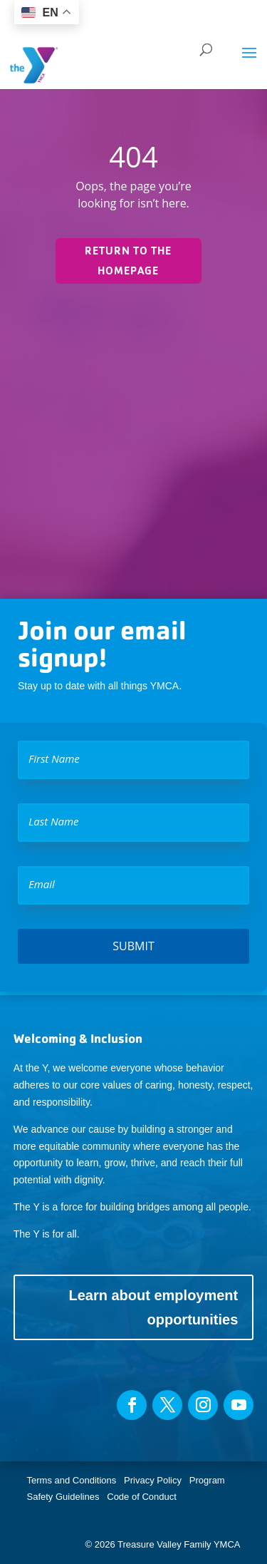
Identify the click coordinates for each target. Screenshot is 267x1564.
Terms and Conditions (72, 1480)
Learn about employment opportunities (153, 1307)
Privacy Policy (153, 1480)
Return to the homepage (128, 260)
